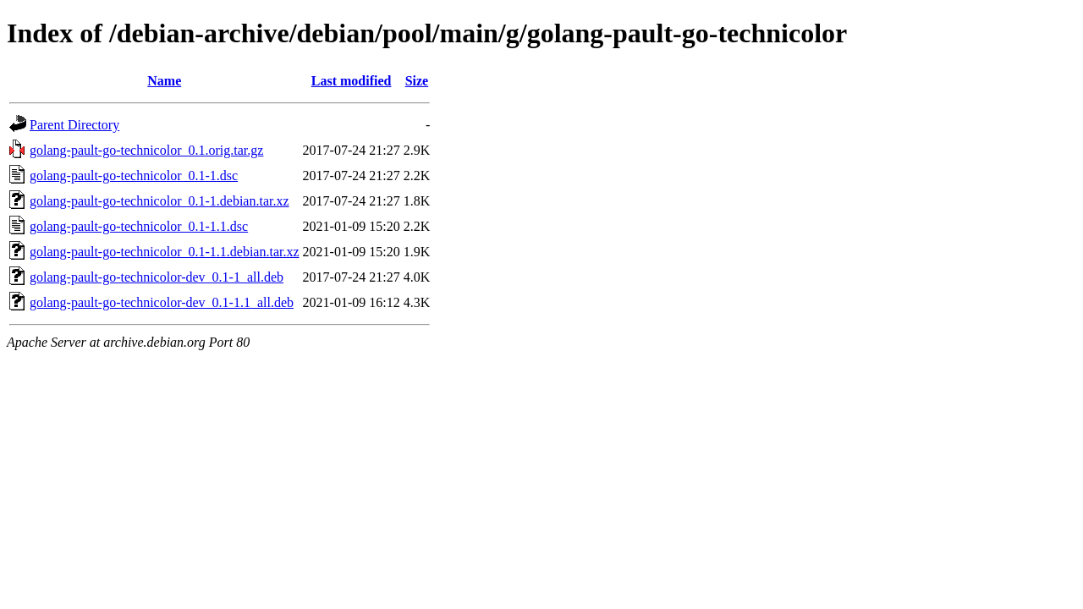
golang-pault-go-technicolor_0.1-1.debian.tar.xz (159, 201)
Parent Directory (74, 125)
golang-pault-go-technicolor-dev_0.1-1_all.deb (156, 277)
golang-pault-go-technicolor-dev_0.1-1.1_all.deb (162, 302)
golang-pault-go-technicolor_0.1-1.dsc (134, 175)
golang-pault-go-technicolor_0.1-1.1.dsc (139, 226)
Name (164, 81)
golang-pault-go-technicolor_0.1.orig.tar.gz (146, 150)
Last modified (351, 81)
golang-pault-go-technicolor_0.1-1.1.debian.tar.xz (165, 251)
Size (417, 81)
